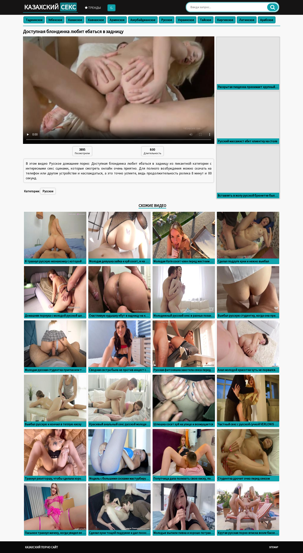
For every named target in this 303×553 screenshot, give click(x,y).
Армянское (117, 20)
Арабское (266, 20)
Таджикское (34, 20)
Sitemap (273, 547)
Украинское (186, 20)
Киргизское (225, 20)
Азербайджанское (142, 20)
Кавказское (96, 20)
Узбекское (55, 20)
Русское (166, 20)
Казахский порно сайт (41, 547)
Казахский (50, 7)
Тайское (205, 20)
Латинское (246, 20)
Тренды (93, 8)
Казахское (75, 20)
